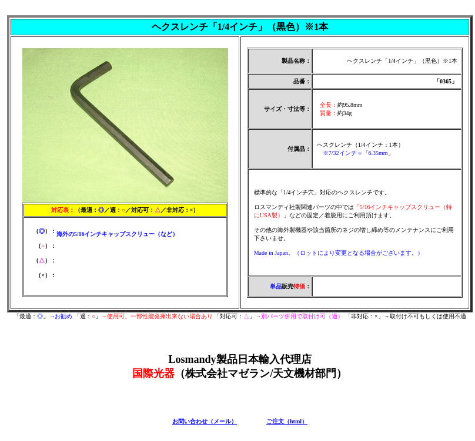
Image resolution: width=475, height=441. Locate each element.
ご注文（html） (286, 421)
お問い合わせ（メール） (204, 421)
